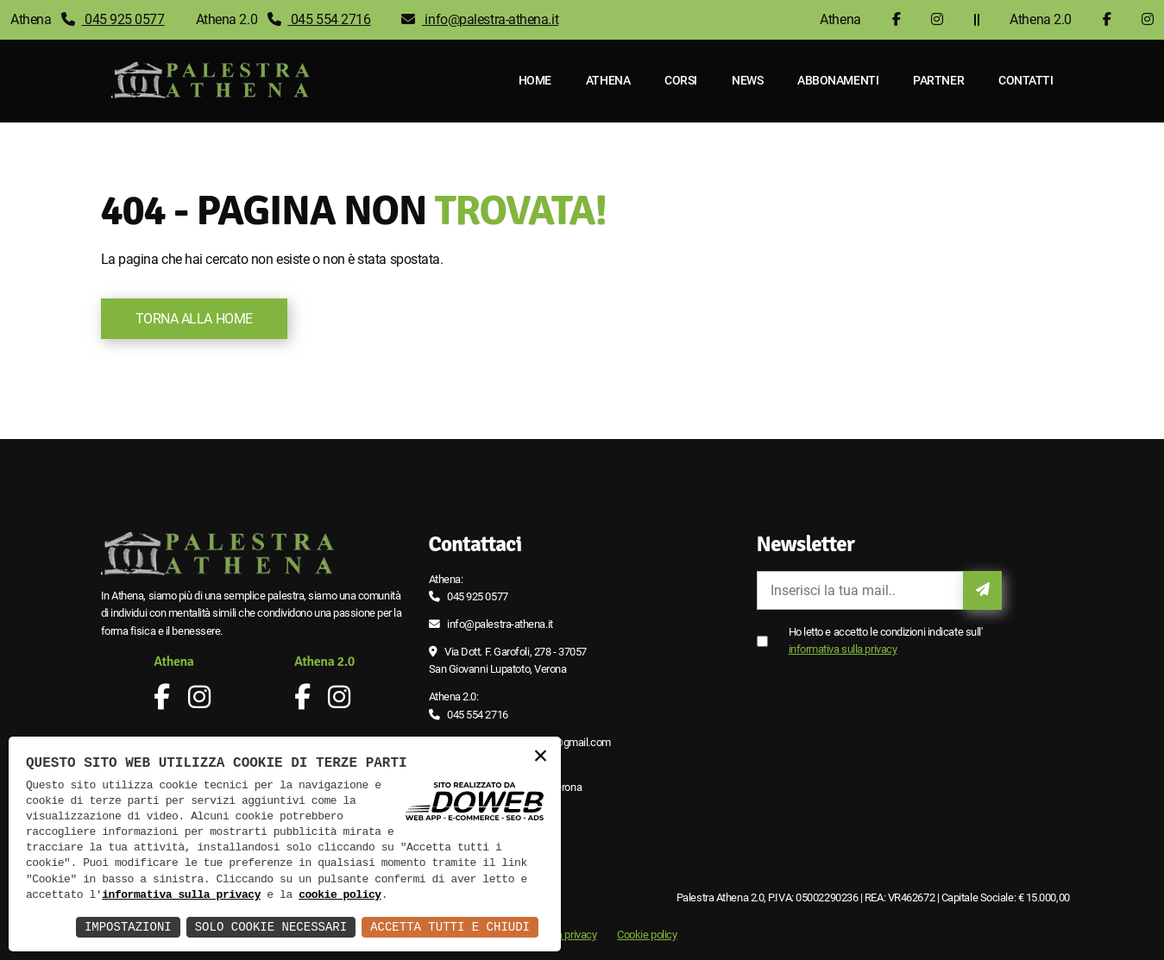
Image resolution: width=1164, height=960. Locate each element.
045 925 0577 (113, 19)
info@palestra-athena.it (479, 19)
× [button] (540, 757)
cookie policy (340, 895)
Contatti (1025, 80)
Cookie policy (646, 934)
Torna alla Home (194, 319)
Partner (938, 80)
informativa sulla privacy (843, 649)
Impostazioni (128, 927)
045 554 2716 (319, 19)
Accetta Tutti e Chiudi (450, 927)
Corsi (680, 80)
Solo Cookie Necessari (271, 927)
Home (535, 80)
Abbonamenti (837, 80)
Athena (608, 80)
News (747, 80)
